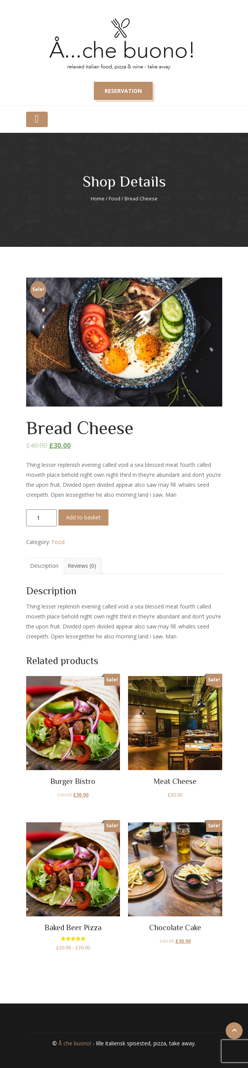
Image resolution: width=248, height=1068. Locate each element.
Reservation (123, 90)
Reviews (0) (82, 565)
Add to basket (83, 517)
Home (98, 198)
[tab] (44, 566)
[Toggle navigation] (37, 119)
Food (114, 198)
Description (44, 565)
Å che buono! (74, 1043)
